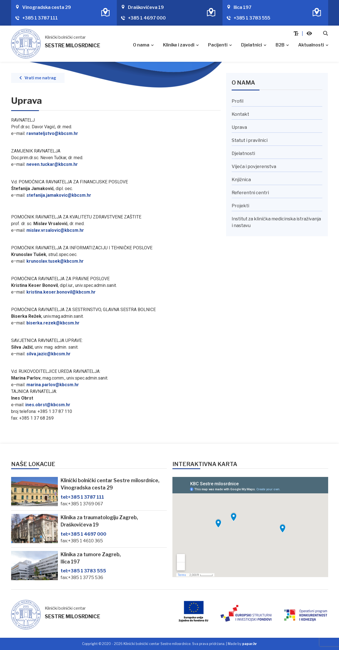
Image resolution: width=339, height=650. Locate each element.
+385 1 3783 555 (252, 18)
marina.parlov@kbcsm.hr (52, 384)
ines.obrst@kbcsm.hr (47, 404)
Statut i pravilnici (250, 140)
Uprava (239, 127)
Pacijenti (217, 45)
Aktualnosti (311, 45)
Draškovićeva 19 (146, 7)
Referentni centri (250, 192)
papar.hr (249, 644)
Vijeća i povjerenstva (254, 166)
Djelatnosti (243, 153)
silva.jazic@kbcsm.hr (48, 353)
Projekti (240, 205)
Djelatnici (251, 45)
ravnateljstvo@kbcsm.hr (52, 133)
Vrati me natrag (40, 77)
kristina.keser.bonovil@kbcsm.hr (61, 292)
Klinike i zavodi (178, 45)
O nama (141, 45)
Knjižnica (241, 179)
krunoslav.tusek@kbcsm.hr (55, 261)
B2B (280, 45)
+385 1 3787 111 (40, 18)
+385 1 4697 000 (147, 18)
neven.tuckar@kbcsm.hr (52, 164)
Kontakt (240, 114)
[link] (58, 195)
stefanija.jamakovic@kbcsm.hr (58, 195)
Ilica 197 (242, 7)
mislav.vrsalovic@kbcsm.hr (55, 230)
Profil (237, 101)
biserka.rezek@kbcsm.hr (53, 323)
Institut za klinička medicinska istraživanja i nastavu (276, 222)
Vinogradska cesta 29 (46, 7)
